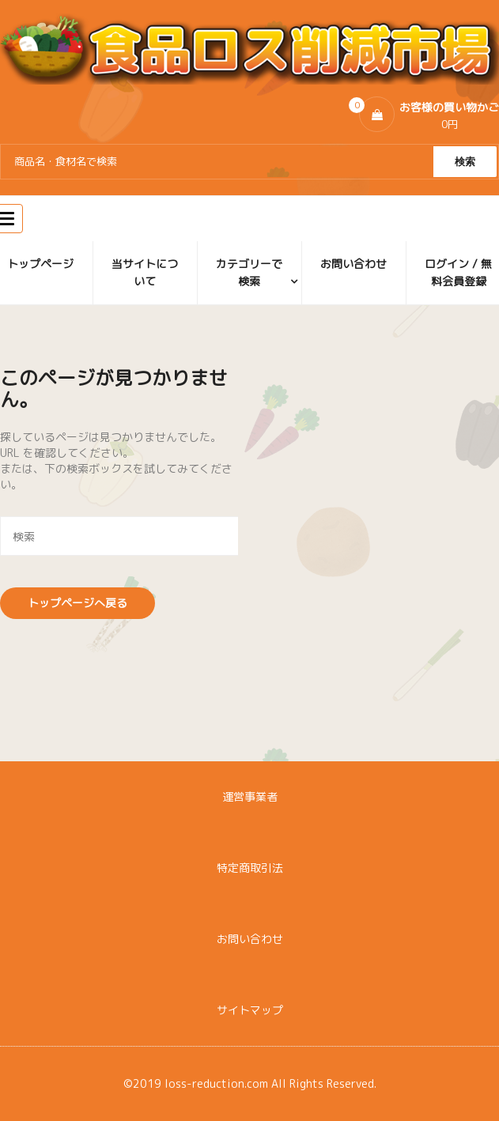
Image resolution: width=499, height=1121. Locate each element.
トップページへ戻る (77, 602)
